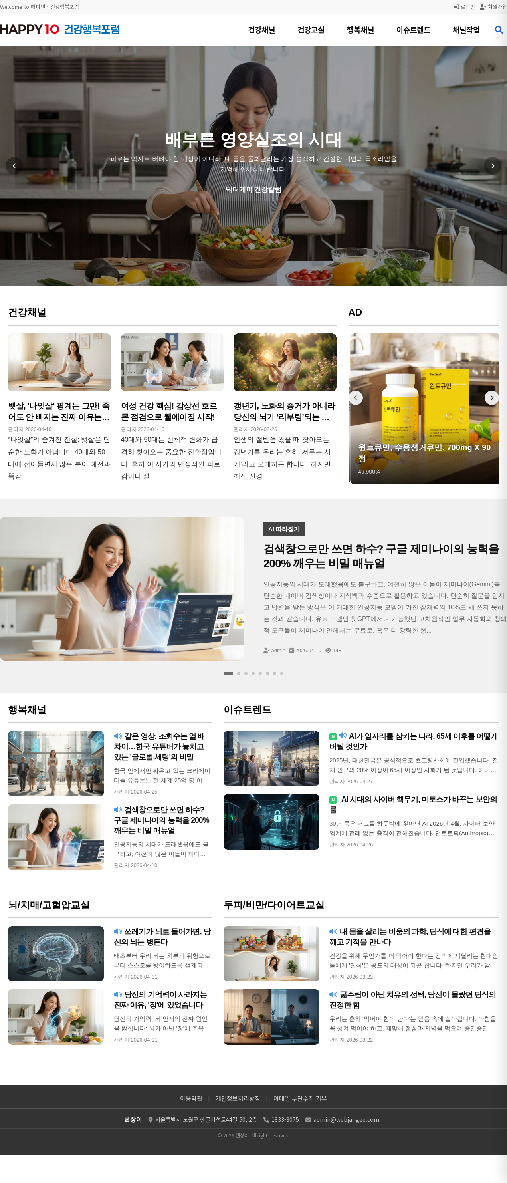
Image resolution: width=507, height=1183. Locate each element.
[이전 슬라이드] (14, 166)
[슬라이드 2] (238, 673)
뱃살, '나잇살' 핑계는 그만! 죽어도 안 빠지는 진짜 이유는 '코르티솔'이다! (58, 417)
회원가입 (493, 6)
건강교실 (311, 29)
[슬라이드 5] (260, 673)
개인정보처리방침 (238, 1098)
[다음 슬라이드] (492, 166)
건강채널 (261, 29)
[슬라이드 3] (246, 673)
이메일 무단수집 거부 (300, 1098)
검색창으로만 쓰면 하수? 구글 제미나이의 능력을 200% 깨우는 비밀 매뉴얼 (161, 820)
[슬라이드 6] (267, 673)
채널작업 (466, 29)
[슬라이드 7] (274, 673)
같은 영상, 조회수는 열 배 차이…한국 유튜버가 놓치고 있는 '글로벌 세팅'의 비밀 (161, 746)
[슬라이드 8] (281, 673)
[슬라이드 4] (253, 673)
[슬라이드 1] (228, 673)
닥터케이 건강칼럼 (254, 189)
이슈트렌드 (413, 29)
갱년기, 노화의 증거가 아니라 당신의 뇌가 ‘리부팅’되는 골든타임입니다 (284, 417)
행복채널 (360, 29)
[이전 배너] (356, 398)
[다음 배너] (492, 398)
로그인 (464, 6)
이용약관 (191, 1098)
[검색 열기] (499, 30)
